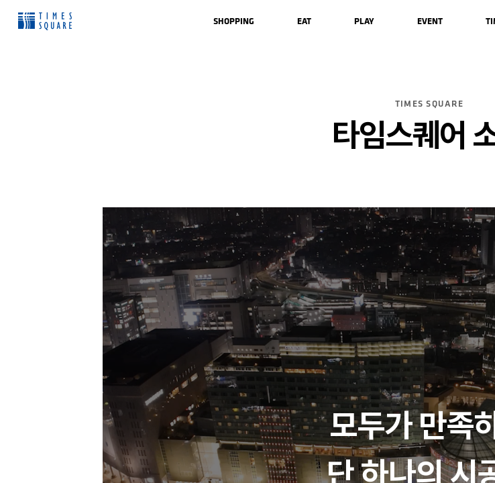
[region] (247, 241)
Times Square (45, 21)
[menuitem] (234, 21)
